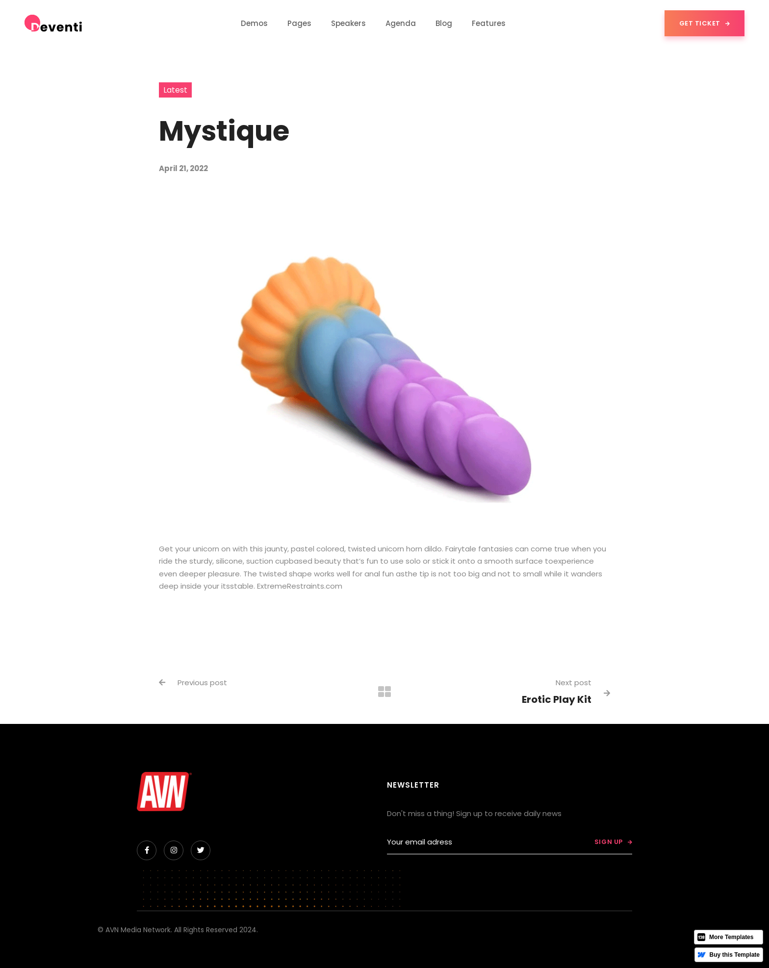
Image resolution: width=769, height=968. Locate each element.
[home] (53, 23)
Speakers (348, 23)
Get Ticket (704, 23)
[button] (254, 23)
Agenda (400, 23)
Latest (175, 90)
